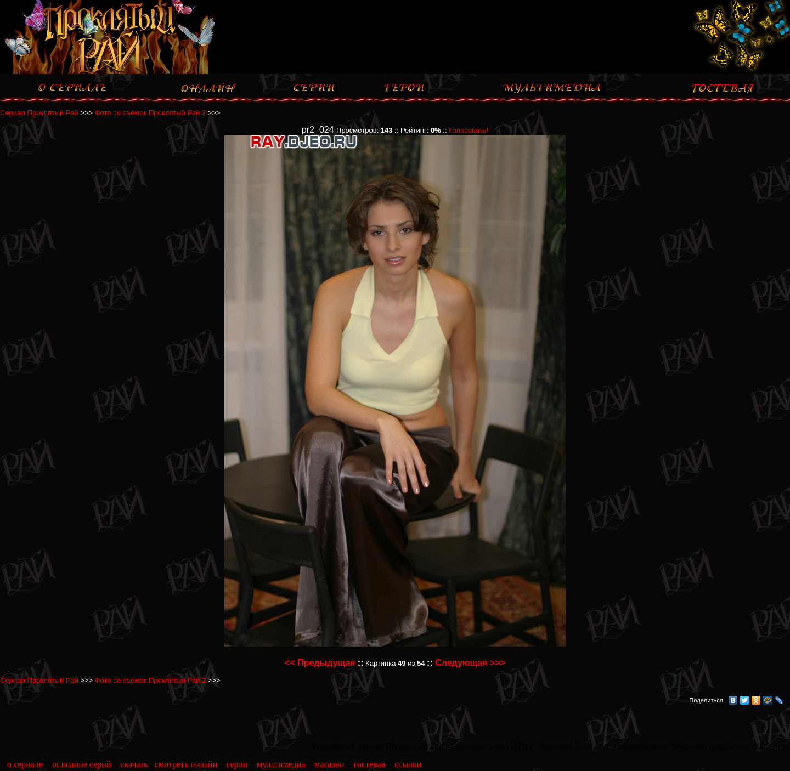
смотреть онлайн (186, 764)
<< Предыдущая (320, 662)
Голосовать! (468, 130)
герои (237, 764)
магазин (329, 764)
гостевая (369, 764)
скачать (134, 764)
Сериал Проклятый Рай (39, 113)
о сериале (25, 764)
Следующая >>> (470, 662)
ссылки (407, 764)
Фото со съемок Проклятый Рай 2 (150, 113)
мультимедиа (281, 764)
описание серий (81, 764)
